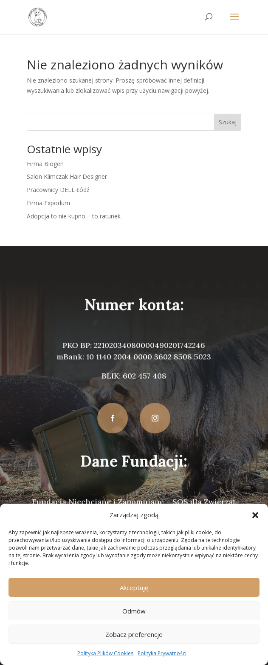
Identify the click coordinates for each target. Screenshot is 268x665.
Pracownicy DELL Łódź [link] (58, 190)
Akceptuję (134, 587)
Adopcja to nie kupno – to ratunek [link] (74, 216)
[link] (37, 16)
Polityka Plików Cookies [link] (105, 653)
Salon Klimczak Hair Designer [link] (67, 176)
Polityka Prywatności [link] (162, 653)
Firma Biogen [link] (45, 164)
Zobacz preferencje (134, 634)
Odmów (134, 611)
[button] (255, 515)
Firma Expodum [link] (48, 203)
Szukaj (228, 122)
